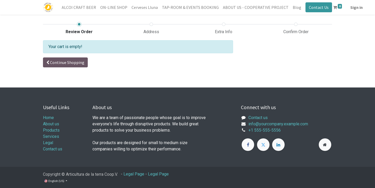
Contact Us (319, 7)
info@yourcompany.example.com (278, 123)
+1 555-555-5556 (264, 130)
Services (51, 136)
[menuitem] (79, 7)
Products (51, 130)
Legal (48, 142)
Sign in (356, 7)
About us (51, 123)
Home (48, 117)
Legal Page (133, 174)
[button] (65, 62)
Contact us (52, 148)
